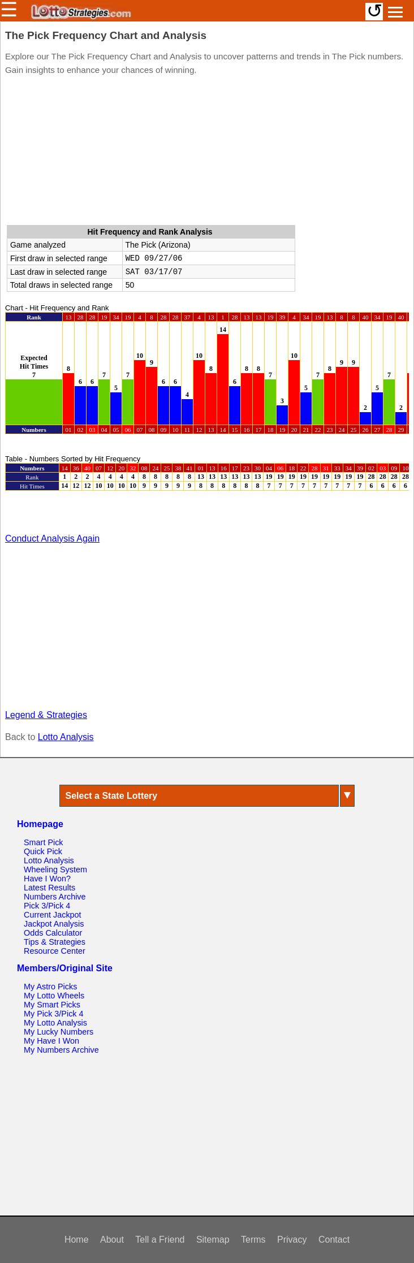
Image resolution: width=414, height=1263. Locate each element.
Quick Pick (43, 851)
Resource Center (54, 950)
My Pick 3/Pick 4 (54, 1013)
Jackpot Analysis (54, 923)
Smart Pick (43, 842)
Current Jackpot (52, 914)
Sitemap (213, 1239)
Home (76, 1239)
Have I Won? (47, 878)
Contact (334, 1239)
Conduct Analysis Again (52, 538)
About (112, 1239)
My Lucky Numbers (58, 1031)
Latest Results (49, 887)
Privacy (292, 1239)
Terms (253, 1239)
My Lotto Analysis (55, 1022)
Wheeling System (55, 869)
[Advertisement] (207, 152)
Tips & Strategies (54, 941)
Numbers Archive (55, 896)
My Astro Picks (50, 986)
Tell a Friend (159, 1239)
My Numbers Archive (61, 1049)
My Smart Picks (52, 1004)
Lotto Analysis (66, 737)
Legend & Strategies (46, 715)
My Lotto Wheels (54, 995)
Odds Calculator (53, 932)
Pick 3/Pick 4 (47, 905)
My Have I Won (51, 1040)
